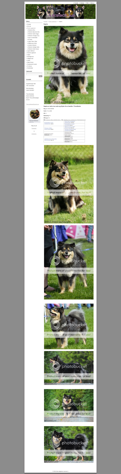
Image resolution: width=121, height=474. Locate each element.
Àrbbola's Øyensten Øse (34, 32)
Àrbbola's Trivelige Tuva (33, 35)
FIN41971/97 (67, 138)
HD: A (71, 136)
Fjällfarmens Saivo (32, 43)
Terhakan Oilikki (48, 128)
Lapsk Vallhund (30, 50)
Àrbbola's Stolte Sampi (33, 49)
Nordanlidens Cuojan (69, 124)
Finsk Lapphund (52, 21)
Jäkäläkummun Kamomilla (71, 140)
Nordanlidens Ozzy (48, 122)
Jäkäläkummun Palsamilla (50, 139)
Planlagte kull (30, 56)
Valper (28, 54)
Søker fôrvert (30, 62)
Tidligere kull (30, 58)
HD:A (71, 141)
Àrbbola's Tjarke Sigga (33, 33)
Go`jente (30, 39)
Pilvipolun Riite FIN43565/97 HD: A (69, 133)
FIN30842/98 (68, 130)
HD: (71, 138)
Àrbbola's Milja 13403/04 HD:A (53, 119)
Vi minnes (29, 66)
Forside (45, 21)
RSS (87, 3)
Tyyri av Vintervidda (32, 37)
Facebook (34, 128)
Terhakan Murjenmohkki (70, 129)
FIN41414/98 (67, 136)
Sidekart (82, 3)
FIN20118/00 (47, 129)
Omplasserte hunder (32, 64)
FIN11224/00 (47, 140)
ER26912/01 (46, 134)
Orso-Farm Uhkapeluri (70, 121)
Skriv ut (92, 3)
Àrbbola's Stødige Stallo (33, 47)
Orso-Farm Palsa (69, 137)
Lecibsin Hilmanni (32, 45)
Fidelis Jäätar (68, 134)
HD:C (50, 134)
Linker (28, 60)
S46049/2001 (68, 122)
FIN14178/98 (68, 128)
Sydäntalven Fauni (48, 133)
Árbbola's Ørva (31, 30)
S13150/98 (67, 125)
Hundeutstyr (30, 68)
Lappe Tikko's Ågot (32, 41)
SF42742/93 (67, 141)
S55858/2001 (47, 124)
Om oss (29, 26)
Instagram (34, 133)
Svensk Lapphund (31, 52)
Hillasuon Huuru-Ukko (70, 126)
